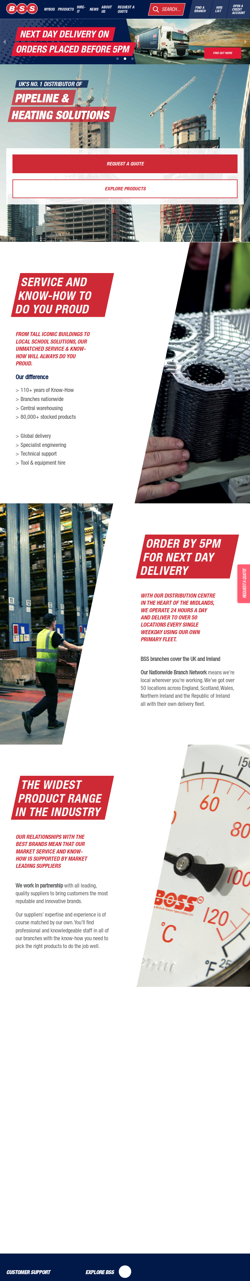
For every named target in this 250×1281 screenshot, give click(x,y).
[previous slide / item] (4, 41)
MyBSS (49, 9)
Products (66, 9)
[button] (117, 58)
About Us (106, 9)
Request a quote (126, 9)
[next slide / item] (245, 41)
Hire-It (81, 9)
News (93, 9)
